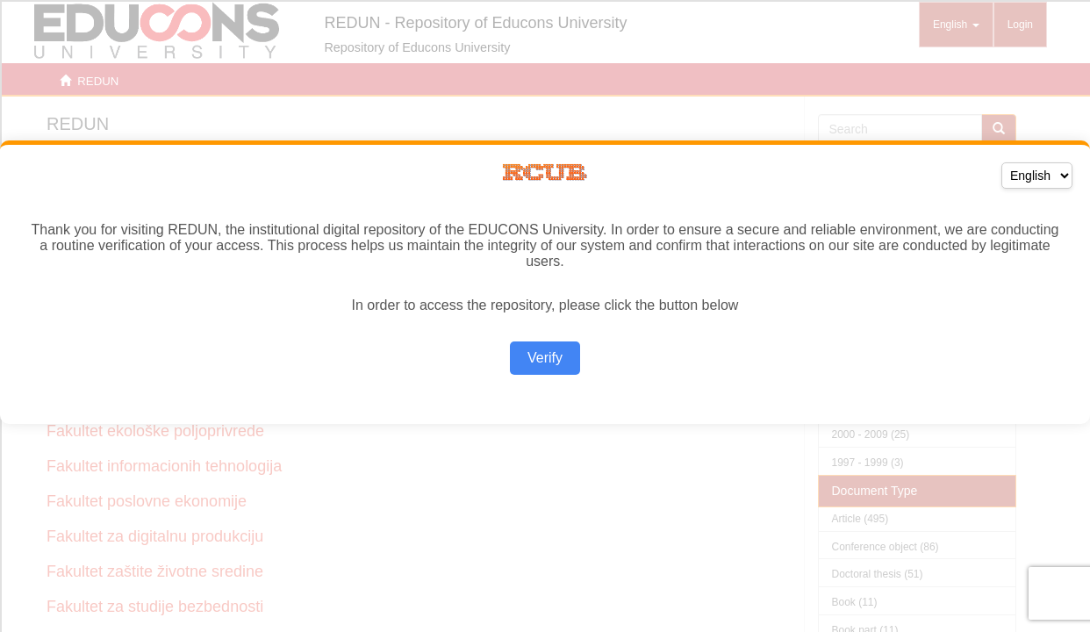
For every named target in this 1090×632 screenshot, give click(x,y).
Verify (545, 357)
